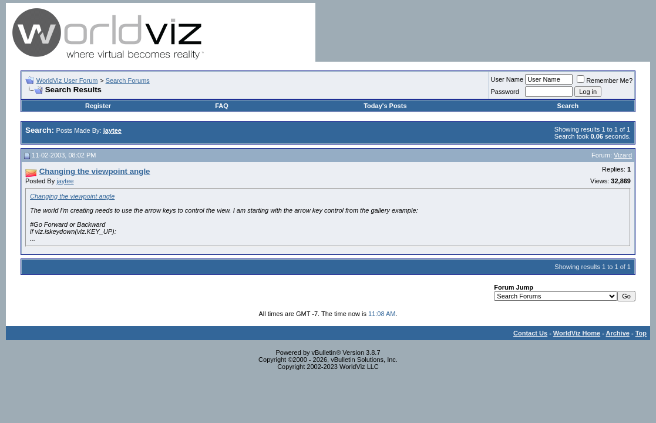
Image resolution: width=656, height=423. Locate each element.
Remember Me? (605, 80)
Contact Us (530, 333)
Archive (618, 333)
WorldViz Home (576, 333)
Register (98, 105)
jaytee (64, 180)
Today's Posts (385, 105)
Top (641, 333)
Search (568, 105)
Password (505, 91)
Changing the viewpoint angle (72, 196)
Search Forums (128, 80)
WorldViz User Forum (67, 80)
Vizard (623, 155)
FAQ (221, 105)
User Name (507, 79)
